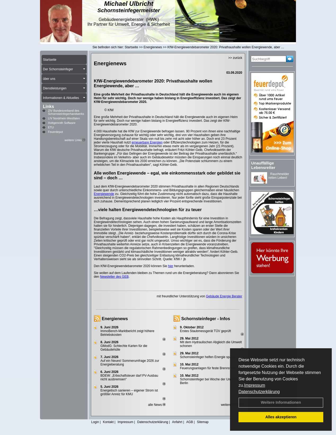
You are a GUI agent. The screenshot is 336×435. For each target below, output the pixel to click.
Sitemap (203, 422)
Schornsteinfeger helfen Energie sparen (208, 357)
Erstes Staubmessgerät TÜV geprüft (205, 331)
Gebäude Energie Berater (224, 296)
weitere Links (75, 140)
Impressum (254, 385)
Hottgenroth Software (62, 122)
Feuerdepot (55, 131)
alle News (156, 405)
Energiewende (104, 194)
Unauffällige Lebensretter (263, 165)
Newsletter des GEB (114, 277)
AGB (189, 422)
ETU (51, 127)
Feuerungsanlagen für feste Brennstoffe (208, 368)
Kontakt (108, 422)
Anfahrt (177, 422)
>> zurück (235, 58)
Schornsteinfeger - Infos (205, 318)
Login (95, 422)
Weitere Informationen (281, 402)
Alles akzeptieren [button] (281, 417)
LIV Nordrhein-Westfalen (64, 118)
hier (170, 266)
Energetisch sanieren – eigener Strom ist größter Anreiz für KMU (129, 392)
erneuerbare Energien (147, 142)
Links (48, 106)
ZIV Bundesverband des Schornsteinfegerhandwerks (66, 112)
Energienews (115, 318)
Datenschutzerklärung (259, 391)
